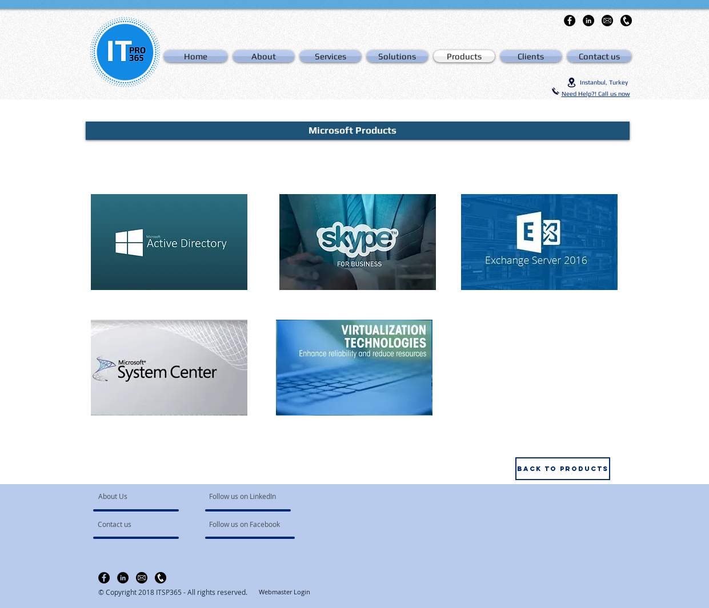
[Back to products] (562, 468)
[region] (169, 242)
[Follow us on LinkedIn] (243, 496)
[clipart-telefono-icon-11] (626, 20)
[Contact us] (130, 524)
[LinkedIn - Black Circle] (588, 20)
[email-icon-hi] (607, 20)
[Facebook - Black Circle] (569, 20)
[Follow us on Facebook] (245, 524)
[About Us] (142, 496)
